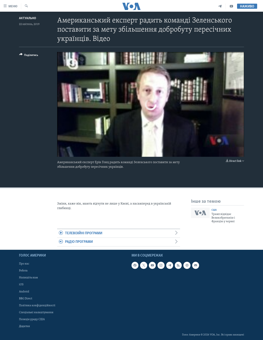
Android (24, 291)
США (214, 210)
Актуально (27, 18)
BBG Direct (25, 298)
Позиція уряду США (32, 319)
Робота (23, 270)
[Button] (28, 55)
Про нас (24, 263)
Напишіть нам (28, 277)
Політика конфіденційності (37, 305)
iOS (21, 284)
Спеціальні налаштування (36, 312)
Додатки (24, 326)
